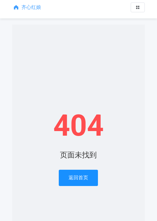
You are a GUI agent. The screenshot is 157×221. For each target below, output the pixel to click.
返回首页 (78, 177)
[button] (138, 7)
